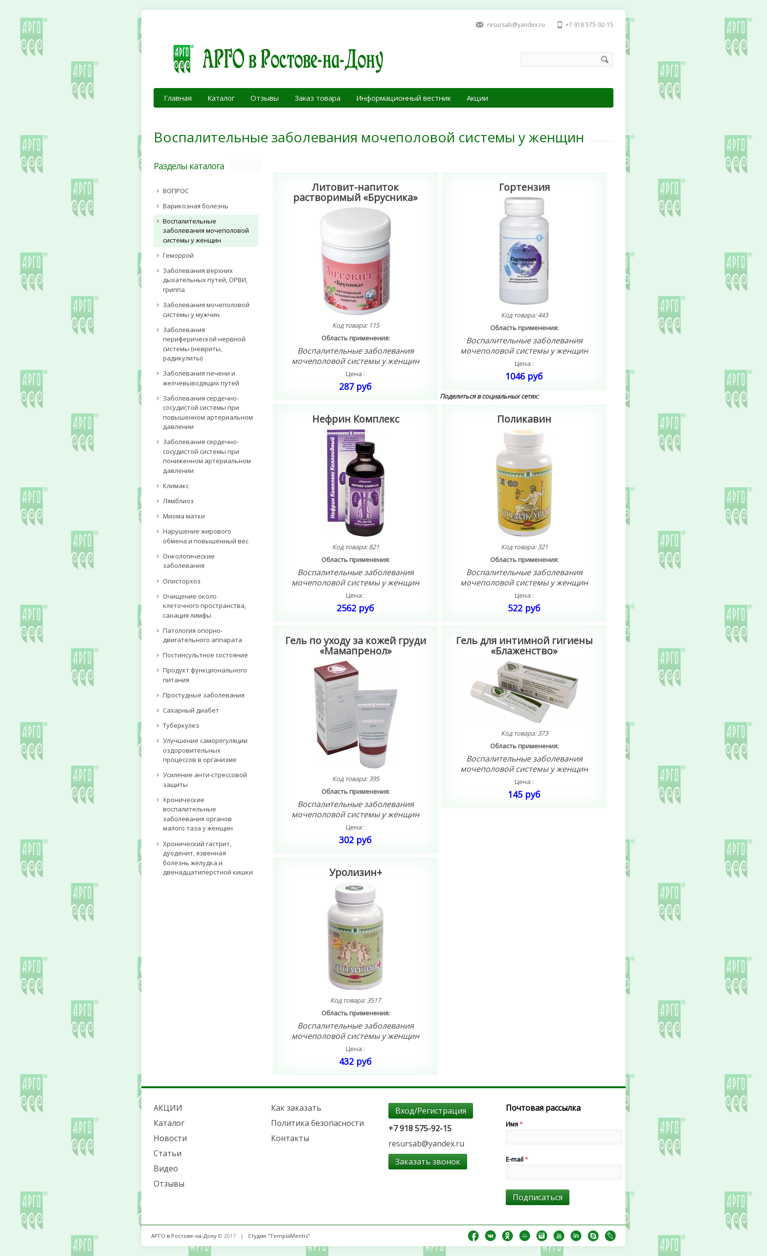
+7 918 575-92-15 (589, 25)
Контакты (290, 1138)
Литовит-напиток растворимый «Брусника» (355, 192)
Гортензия (524, 187)
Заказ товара (317, 98)
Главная (178, 98)
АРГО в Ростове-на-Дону (184, 1235)
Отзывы (264, 98)
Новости (170, 1138)
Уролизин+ (355, 872)
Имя (514, 1124)
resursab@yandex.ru (516, 25)
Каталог (221, 98)
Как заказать (296, 1107)
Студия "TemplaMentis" (279, 1235)
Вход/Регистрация (430, 1110)
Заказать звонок (427, 1161)
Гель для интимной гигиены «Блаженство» (524, 645)
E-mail (517, 1159)
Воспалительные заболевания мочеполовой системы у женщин (355, 355)
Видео (166, 1168)
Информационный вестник (403, 98)
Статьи (167, 1153)
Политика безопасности (317, 1123)
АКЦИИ (168, 1107)
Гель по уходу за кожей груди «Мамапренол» (355, 645)
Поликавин (524, 419)
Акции (477, 98)
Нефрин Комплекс (355, 419)
